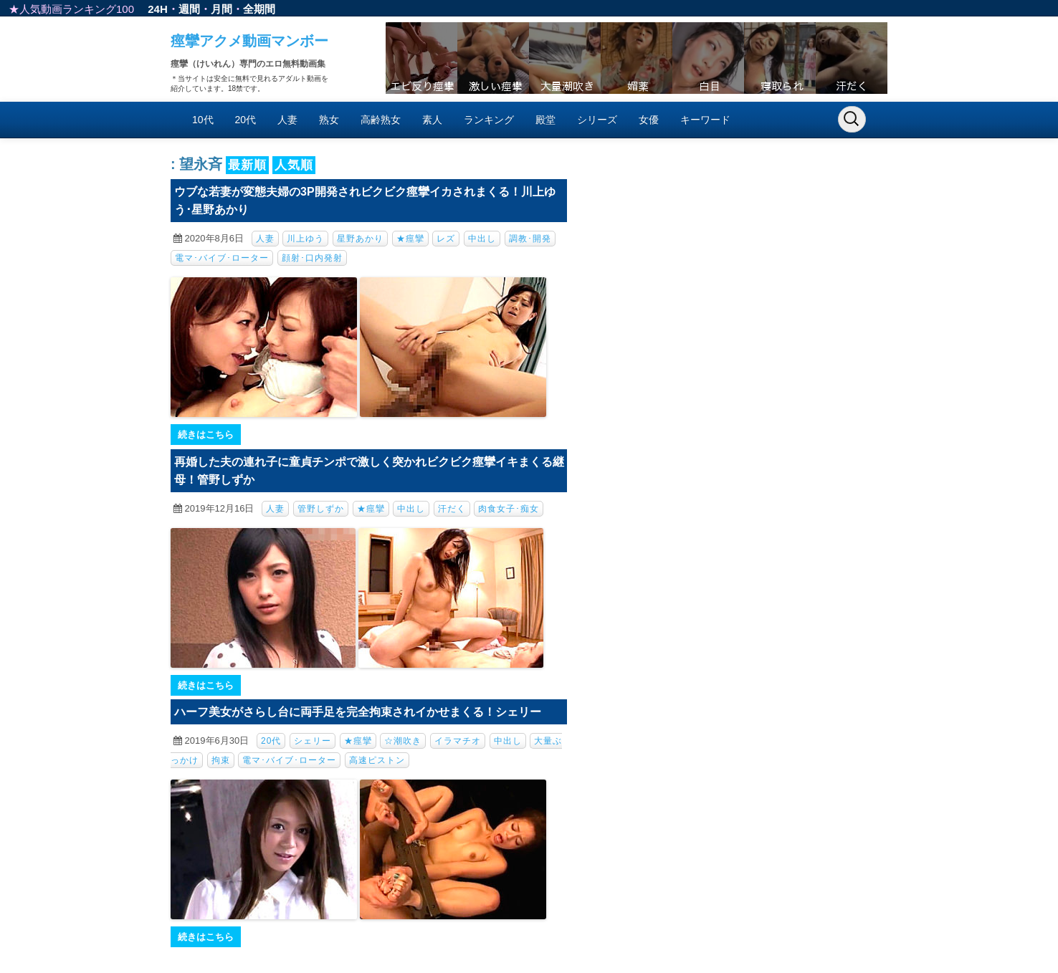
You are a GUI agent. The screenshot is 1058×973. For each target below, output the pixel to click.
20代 (246, 119)
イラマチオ (457, 741)
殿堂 (545, 119)
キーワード (705, 119)
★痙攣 (410, 239)
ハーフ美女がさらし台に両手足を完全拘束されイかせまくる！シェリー (357, 712)
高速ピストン (377, 760)
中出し (482, 239)
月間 (221, 9)
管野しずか (320, 509)
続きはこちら (206, 434)
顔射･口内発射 (312, 258)
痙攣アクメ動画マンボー (249, 41)
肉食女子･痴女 (508, 509)
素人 (432, 119)
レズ (446, 239)
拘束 (220, 760)
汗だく (452, 509)
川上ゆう (305, 239)
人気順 (294, 165)
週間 (189, 9)
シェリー (312, 741)
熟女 (329, 119)
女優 (649, 119)
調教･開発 (530, 239)
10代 (203, 119)
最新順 (247, 165)
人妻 (287, 119)
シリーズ (597, 119)
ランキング (489, 119)
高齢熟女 (381, 119)
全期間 (259, 9)
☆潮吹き (402, 741)
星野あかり (360, 239)
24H (158, 9)
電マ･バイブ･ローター (222, 258)
